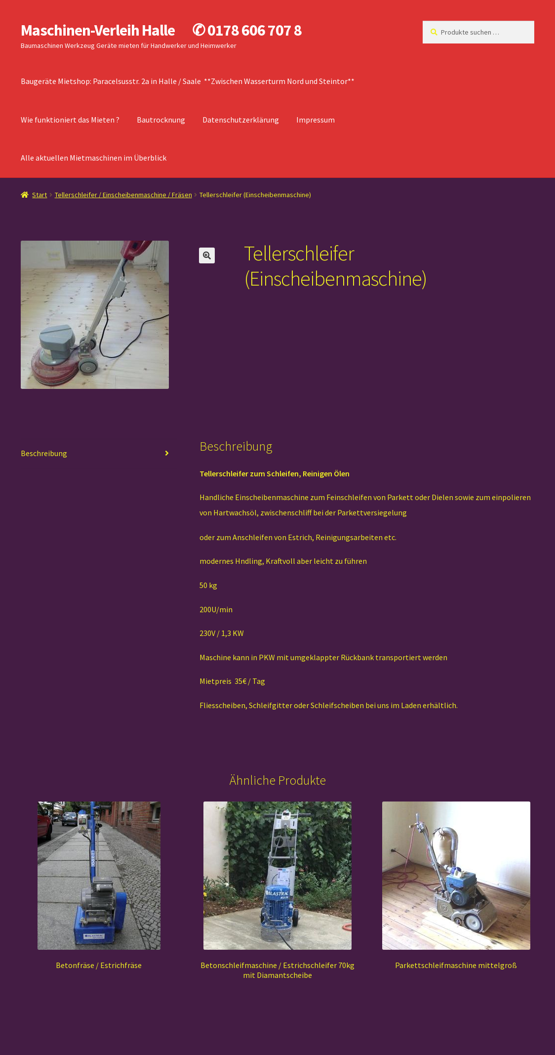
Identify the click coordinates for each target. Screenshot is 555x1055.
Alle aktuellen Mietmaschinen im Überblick (93, 158)
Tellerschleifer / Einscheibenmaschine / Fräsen (123, 194)
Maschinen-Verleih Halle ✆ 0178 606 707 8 (161, 30)
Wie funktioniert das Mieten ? (70, 120)
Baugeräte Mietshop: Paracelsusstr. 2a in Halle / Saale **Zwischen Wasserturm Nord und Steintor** (188, 81)
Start (39, 194)
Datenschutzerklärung (240, 120)
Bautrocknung (161, 120)
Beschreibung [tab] (44, 453)
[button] (207, 255)
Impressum (315, 120)
